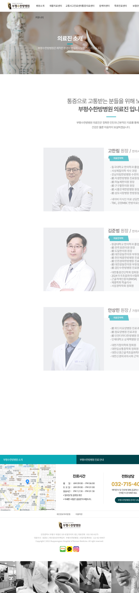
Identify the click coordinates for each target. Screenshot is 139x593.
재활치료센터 (55, 5)
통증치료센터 (88, 5)
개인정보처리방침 (63, 514)
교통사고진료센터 (73, 5)
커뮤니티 (39, 17)
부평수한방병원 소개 (38, 459)
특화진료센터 (120, 5)
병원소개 (40, 5)
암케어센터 (104, 5)
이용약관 (79, 514)
